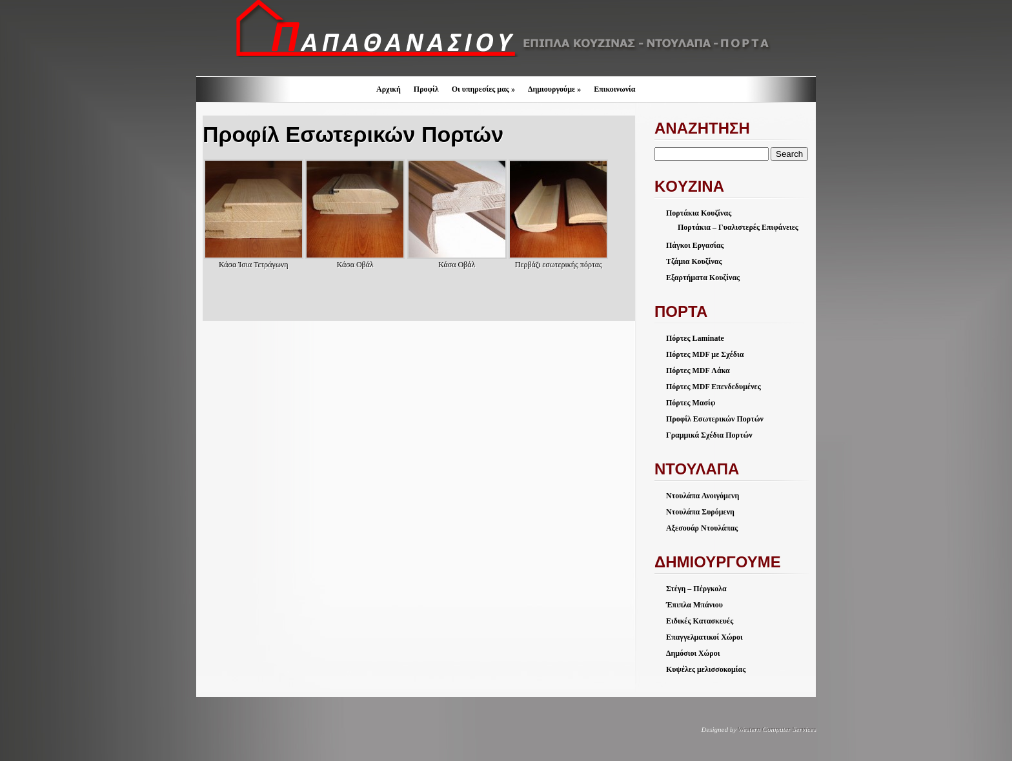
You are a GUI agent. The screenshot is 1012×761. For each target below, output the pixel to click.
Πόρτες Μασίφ (690, 402)
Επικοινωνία (614, 89)
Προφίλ (426, 89)
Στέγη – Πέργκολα (696, 588)
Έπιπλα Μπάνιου (694, 604)
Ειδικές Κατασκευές (699, 620)
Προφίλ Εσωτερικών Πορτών (715, 418)
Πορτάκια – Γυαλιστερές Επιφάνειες (738, 227)
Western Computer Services (777, 729)
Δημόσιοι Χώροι (693, 653)
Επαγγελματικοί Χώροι (704, 637)
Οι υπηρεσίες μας (483, 89)
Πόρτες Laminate (695, 338)
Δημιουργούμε (554, 89)
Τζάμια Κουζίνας (694, 261)
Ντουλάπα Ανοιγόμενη (702, 495)
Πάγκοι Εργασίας (695, 245)
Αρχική (388, 89)
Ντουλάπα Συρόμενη (700, 511)
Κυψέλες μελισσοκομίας (705, 669)
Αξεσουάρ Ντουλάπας (702, 528)
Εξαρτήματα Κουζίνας (703, 277)
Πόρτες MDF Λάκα (698, 370)
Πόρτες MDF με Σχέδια (705, 354)
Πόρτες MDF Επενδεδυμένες (713, 386)
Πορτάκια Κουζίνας (698, 213)
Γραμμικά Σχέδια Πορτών (709, 435)
